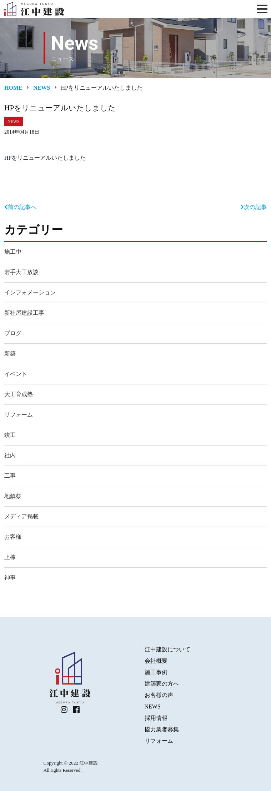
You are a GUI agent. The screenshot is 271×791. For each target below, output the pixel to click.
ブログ (12, 333)
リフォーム (18, 415)
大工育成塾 (18, 394)
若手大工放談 (21, 272)
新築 (10, 353)
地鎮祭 (12, 496)
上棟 (10, 557)
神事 (10, 577)
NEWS (153, 706)
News (41, 88)
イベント (15, 374)
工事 (10, 476)
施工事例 (156, 672)
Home (13, 88)
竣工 (10, 435)
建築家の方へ (162, 684)
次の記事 (253, 207)
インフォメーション (30, 292)
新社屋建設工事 (24, 313)
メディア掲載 (21, 516)
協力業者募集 (162, 729)
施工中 (12, 252)
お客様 (12, 537)
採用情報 (156, 718)
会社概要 (156, 661)
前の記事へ (20, 207)
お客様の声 (159, 695)
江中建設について (167, 649)
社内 (10, 455)
